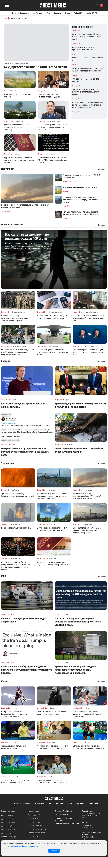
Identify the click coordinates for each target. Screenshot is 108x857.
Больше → (102, 169)
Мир (48, 13)
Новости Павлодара (8, 837)
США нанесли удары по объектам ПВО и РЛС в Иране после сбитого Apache (86, 36)
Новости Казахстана (20, 13)
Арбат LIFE (78, 13)
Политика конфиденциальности (67, 824)
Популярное (8, 168)
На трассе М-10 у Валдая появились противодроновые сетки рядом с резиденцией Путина (87, 104)
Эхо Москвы (37, 13)
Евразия (57, 13)
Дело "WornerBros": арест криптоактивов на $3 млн (83, 48)
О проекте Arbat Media (63, 811)
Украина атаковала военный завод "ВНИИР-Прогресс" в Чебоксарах (87, 69)
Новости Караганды (8, 830)
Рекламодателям (61, 815)
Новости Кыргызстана (36, 826)
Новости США (33, 836)
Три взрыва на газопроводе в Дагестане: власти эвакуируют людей (85, 91)
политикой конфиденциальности (23, 846)
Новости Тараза (7, 833)
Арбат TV (92, 13)
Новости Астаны (7, 819)
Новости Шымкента (8, 823)
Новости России (34, 819)
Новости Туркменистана (37, 829)
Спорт (67, 13)
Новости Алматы (7, 816)
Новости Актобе (7, 826)
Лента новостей (34, 815)
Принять (54, 851)
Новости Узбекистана (36, 822)
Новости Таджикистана (36, 833)
